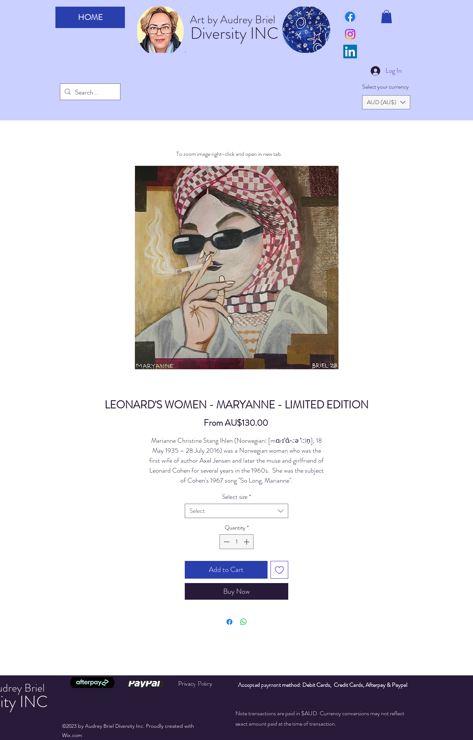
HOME (90, 17)
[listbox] (386, 102)
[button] (386, 16)
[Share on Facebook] (229, 621)
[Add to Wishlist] (279, 570)
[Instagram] (350, 34)
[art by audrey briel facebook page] (350, 17)
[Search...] (90, 93)
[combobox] (236, 511)
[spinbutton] (236, 542)
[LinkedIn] (350, 51)
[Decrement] (226, 542)
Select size (236, 497)
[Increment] (247, 542)
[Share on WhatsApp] (243, 621)
